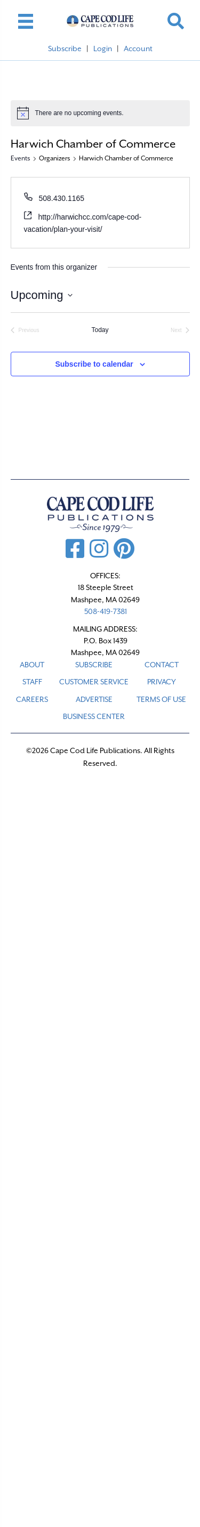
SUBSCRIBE (94, 664)
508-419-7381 (105, 611)
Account (138, 48)
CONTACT (162, 664)
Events (20, 158)
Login (102, 48)
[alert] (100, 113)
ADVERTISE (94, 699)
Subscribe (65, 48)
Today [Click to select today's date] (99, 330)
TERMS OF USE (161, 699)
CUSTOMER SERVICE (94, 681)
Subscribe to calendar (94, 364)
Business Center (94, 716)
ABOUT (32, 664)
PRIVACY (161, 681)
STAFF (32, 681)
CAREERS (32, 699)
